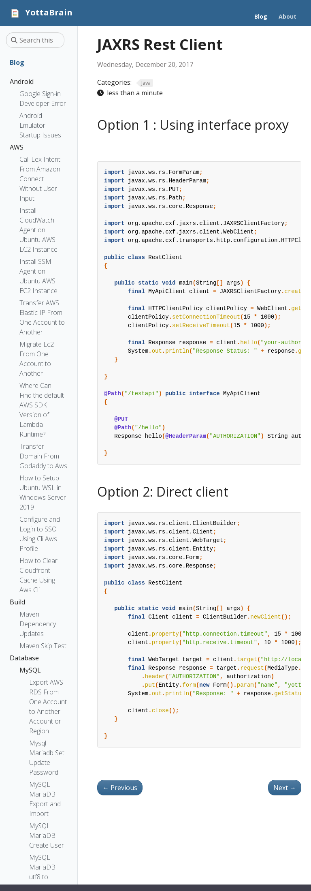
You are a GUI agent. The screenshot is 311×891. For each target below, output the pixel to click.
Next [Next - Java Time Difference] (284, 787)
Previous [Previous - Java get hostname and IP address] (119, 787)
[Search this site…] (35, 40)
